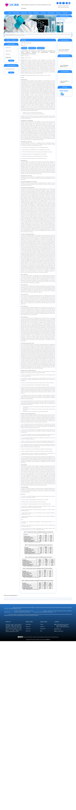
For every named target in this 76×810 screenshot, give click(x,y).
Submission (42, 626)
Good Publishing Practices (38, 610)
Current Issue (28, 628)
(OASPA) (31, 612)
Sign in (8, 40)
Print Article (24, 48)
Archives (41, 624)
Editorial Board (42, 628)
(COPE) (12, 612)
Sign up (13, 40)
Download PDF (40, 48)
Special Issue (28, 630)
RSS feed (65, 93)
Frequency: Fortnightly (61, 20)
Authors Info (28, 626)
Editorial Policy (28, 624)
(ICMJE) (54, 612)
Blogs (41, 630)
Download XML (32, 48)
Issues (30, 12)
